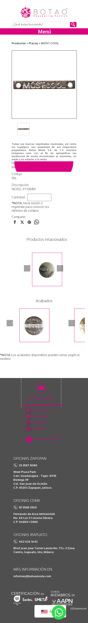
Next (60, 268)
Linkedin (38, 428)
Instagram (39, 422)
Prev (27, 268)
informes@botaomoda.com (32, 576)
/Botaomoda (41, 410)
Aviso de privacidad (46, 439)
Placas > (34, 43)
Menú (44, 31)
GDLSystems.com (78, 608)
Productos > (20, 43)
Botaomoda (40, 416)
